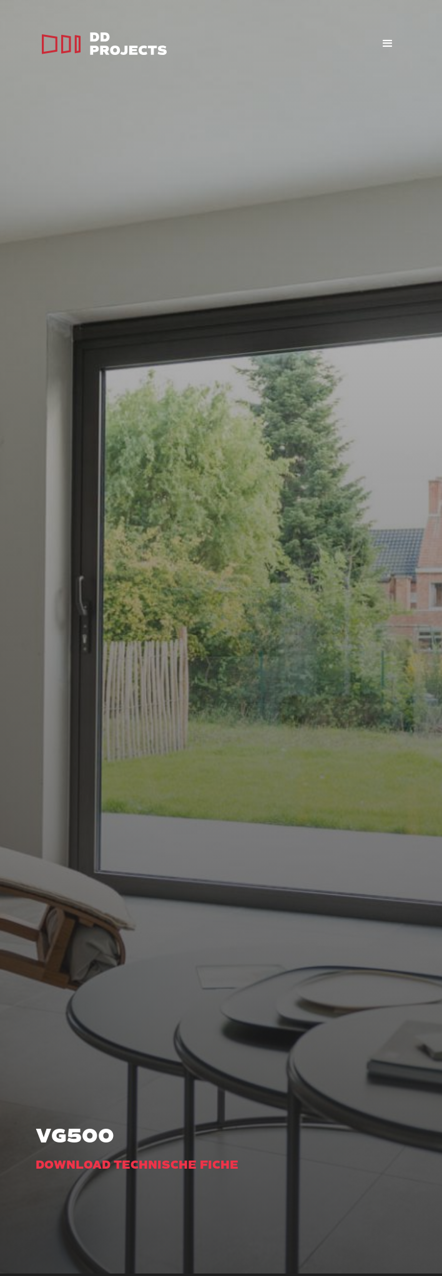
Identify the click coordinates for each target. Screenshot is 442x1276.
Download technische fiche (137, 1165)
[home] (101, 43)
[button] (387, 43)
